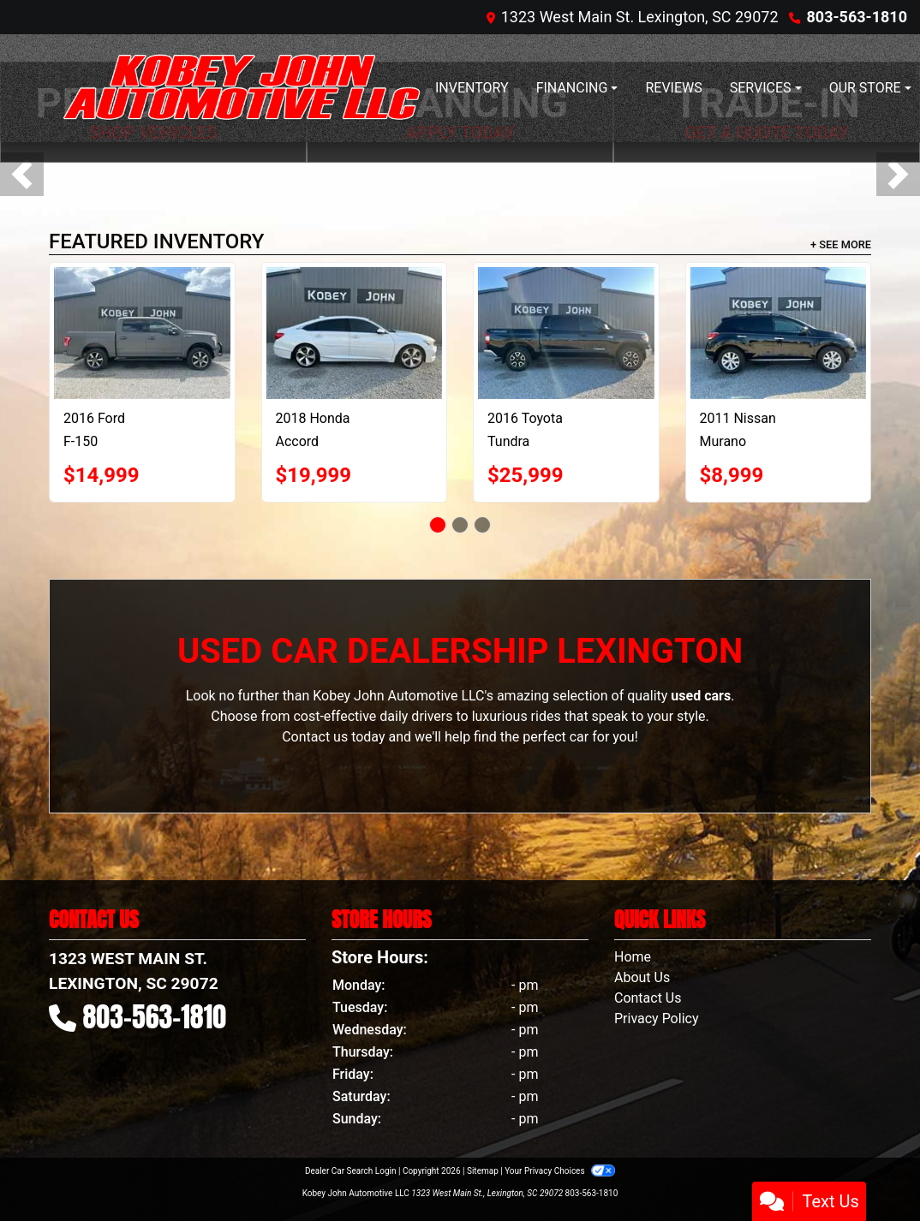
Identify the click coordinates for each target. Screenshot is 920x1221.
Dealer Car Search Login (351, 1171)
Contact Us (648, 998)
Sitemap (483, 1171)
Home (632, 957)
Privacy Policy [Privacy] (656, 1018)
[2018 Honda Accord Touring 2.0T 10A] (354, 333)
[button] (22, 174)
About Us (642, 977)
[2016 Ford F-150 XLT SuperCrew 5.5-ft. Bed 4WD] (142, 333)
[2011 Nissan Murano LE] (778, 333)
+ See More (840, 244)
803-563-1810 (857, 17)
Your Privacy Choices (560, 1171)
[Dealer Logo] (241, 88)
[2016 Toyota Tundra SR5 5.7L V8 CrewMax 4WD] (566, 333)
